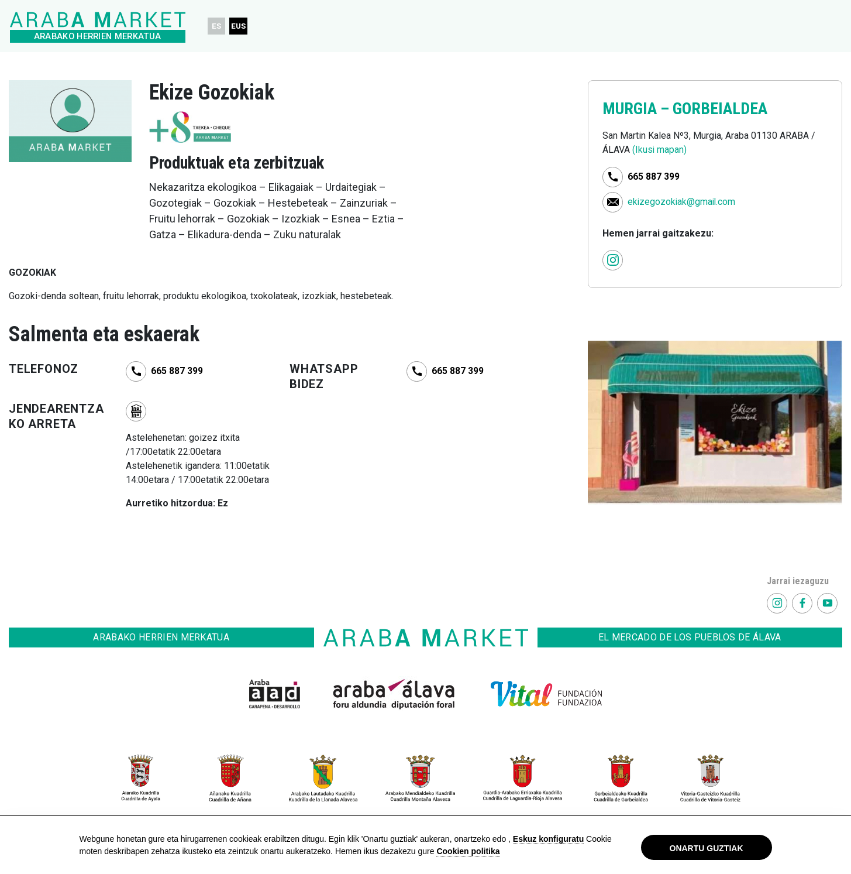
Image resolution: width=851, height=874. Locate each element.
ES (217, 25)
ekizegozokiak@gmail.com (683, 201)
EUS (240, 25)
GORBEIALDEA (724, 108)
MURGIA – (638, 108)
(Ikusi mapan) (659, 149)
